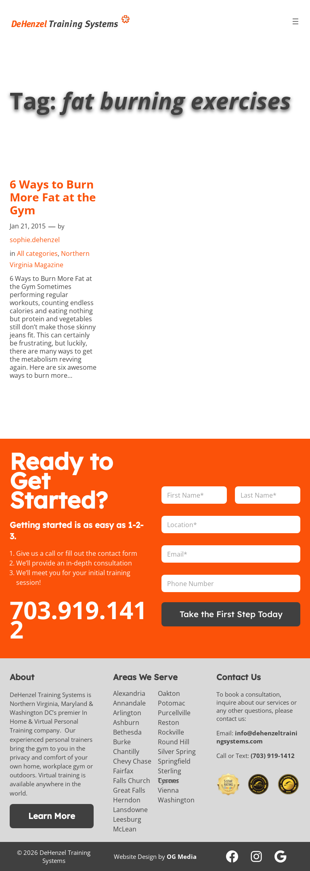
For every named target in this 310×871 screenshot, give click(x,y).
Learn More (51, 816)
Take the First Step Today (231, 614)
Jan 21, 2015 (28, 226)
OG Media (182, 856)
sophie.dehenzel (35, 239)
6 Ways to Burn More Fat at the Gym (53, 197)
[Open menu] (295, 21)
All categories (37, 253)
